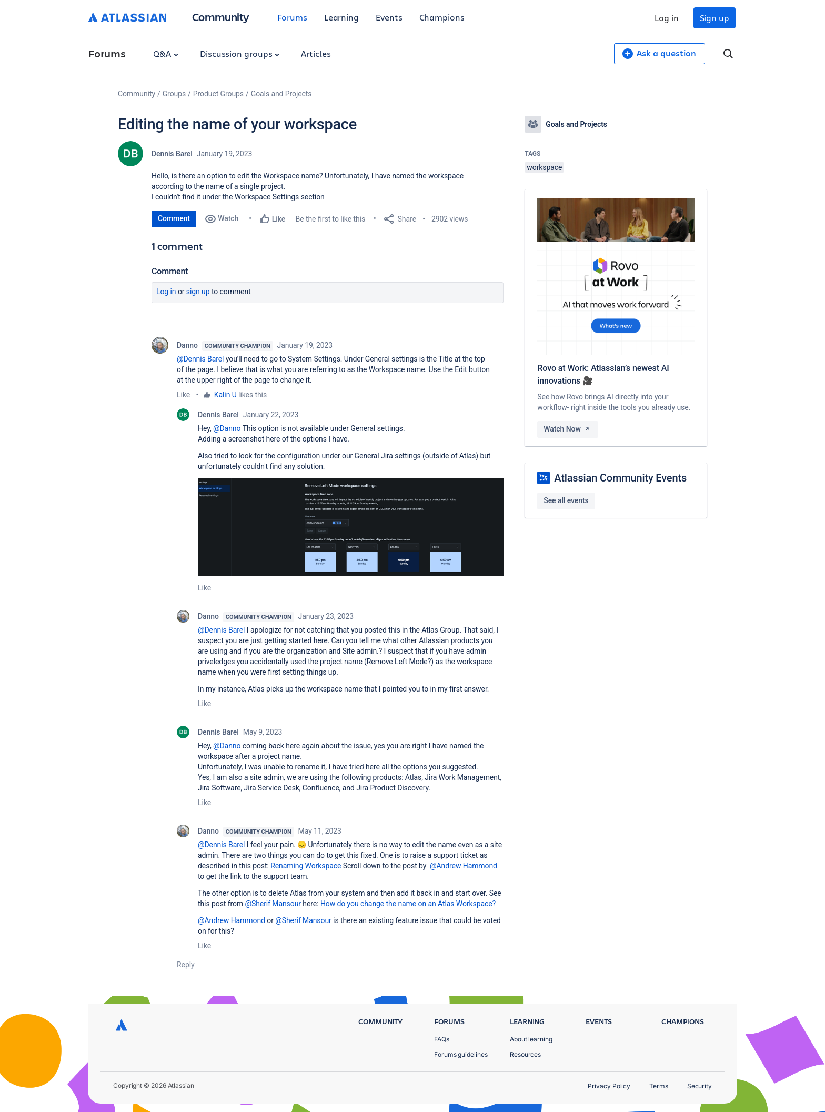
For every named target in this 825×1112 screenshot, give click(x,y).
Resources (525, 1054)
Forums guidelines (461, 1054)
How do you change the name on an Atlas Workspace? (408, 903)
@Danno (226, 428)
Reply (186, 964)
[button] (351, 527)
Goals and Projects (281, 93)
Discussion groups (240, 53)
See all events (566, 500)
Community (220, 16)
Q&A (165, 53)
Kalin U (225, 394)
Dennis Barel (172, 153)
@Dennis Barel (200, 359)
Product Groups (218, 93)
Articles (315, 53)
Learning (341, 17)
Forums (292, 17)
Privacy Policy (609, 1086)
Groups (174, 93)
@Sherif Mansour (273, 903)
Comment (174, 218)
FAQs (441, 1039)
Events (389, 17)
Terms (658, 1086)
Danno (187, 345)
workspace (544, 167)
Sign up (714, 17)
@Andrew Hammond (463, 865)
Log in (667, 17)
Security (699, 1086)
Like (183, 394)
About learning (531, 1039)
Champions (442, 17)
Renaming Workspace (305, 865)
